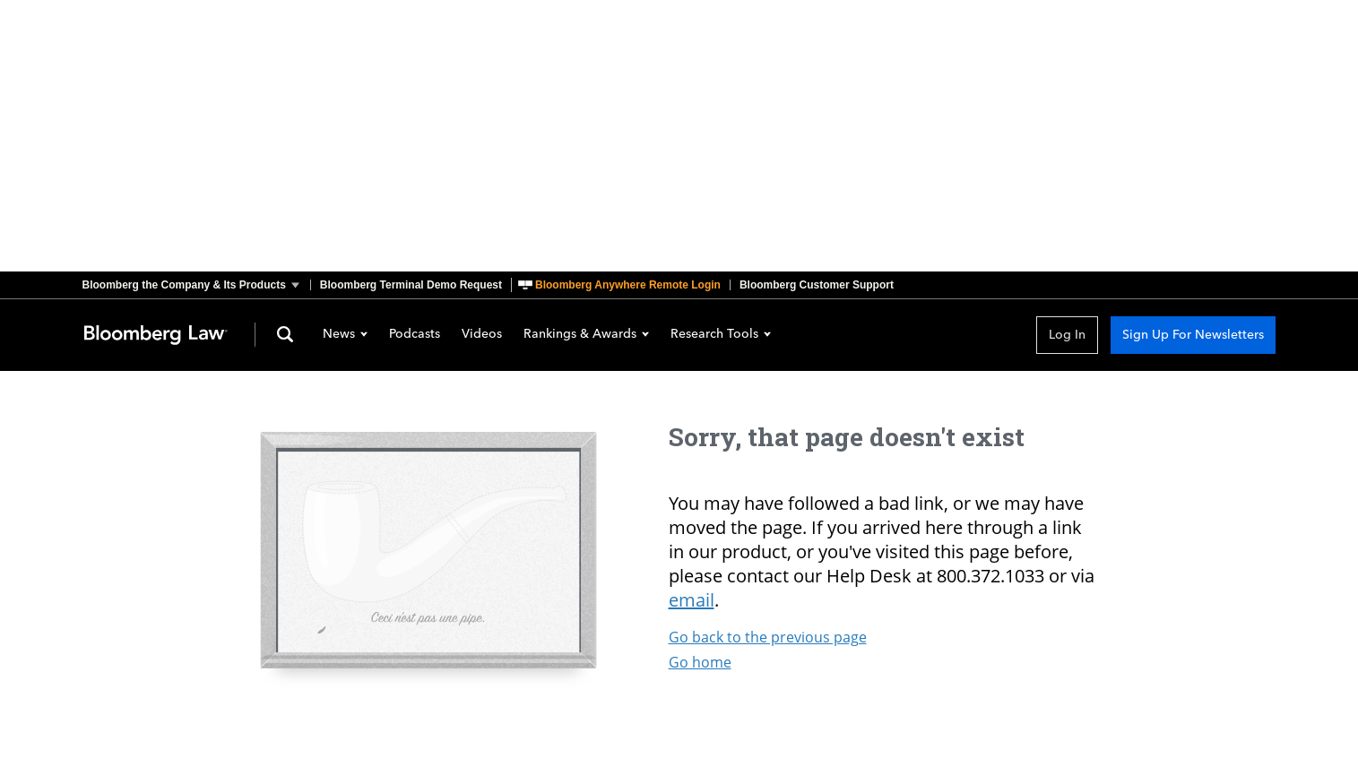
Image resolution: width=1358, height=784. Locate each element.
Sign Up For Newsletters (1193, 334)
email (691, 600)
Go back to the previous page (768, 637)
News (345, 335)
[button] (196, 285)
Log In (1067, 334)
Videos (482, 335)
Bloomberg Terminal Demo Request (411, 285)
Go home (700, 662)
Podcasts (414, 335)
